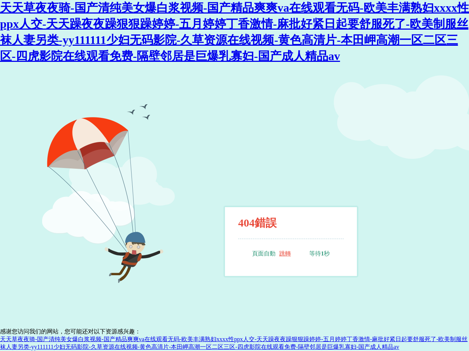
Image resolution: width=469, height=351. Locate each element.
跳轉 (285, 253)
